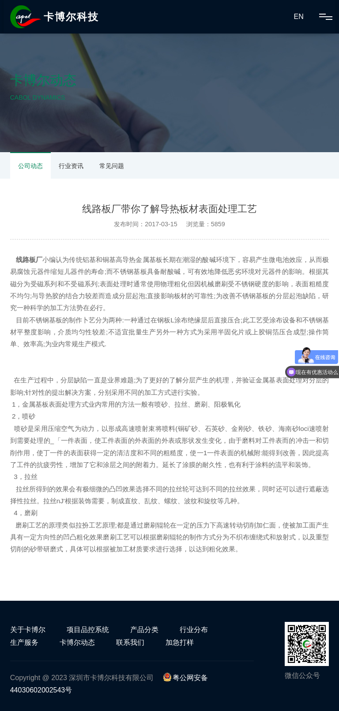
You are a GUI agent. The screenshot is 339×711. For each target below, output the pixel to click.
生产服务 (24, 642)
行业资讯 (71, 165)
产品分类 (144, 629)
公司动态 (30, 165)
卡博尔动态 (77, 642)
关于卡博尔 (27, 629)
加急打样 (180, 642)
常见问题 (111, 165)
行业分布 (194, 629)
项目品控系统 (88, 629)
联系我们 (130, 642)
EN (298, 16)
